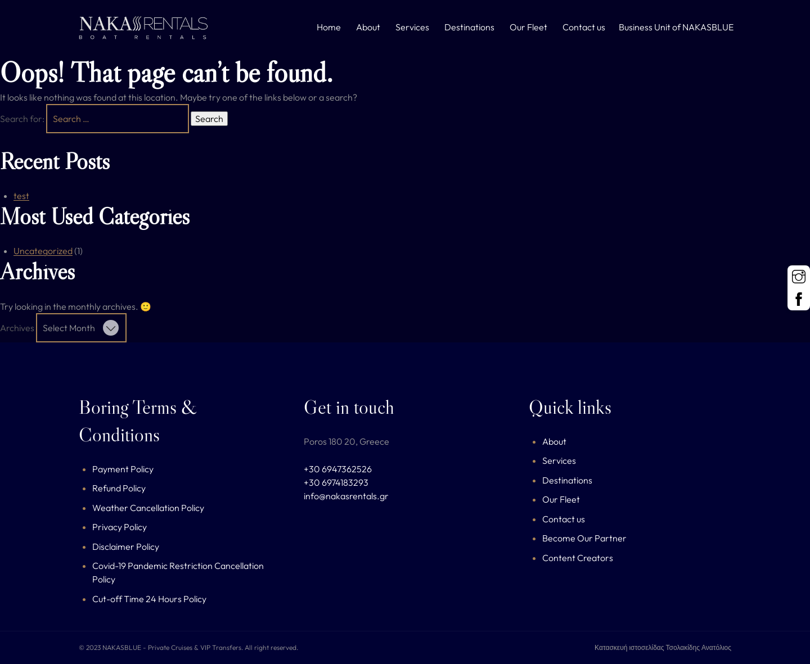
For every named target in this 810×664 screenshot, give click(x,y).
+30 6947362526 (338, 469)
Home (329, 27)
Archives (17, 327)
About (368, 27)
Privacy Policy (119, 526)
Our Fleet (528, 27)
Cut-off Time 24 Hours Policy (149, 598)
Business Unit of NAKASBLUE (676, 27)
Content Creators (577, 557)
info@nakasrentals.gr (346, 496)
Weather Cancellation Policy (148, 507)
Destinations (469, 27)
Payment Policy (123, 469)
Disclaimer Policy (125, 546)
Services (412, 27)
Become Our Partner (584, 538)
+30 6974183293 (336, 482)
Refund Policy (119, 488)
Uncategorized (43, 250)
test (21, 195)
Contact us (583, 27)
